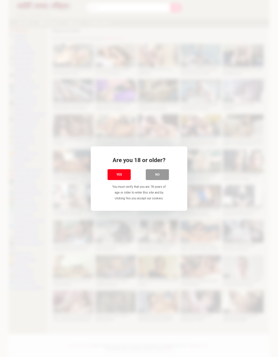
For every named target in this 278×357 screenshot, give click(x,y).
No (157, 174)
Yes (119, 174)
